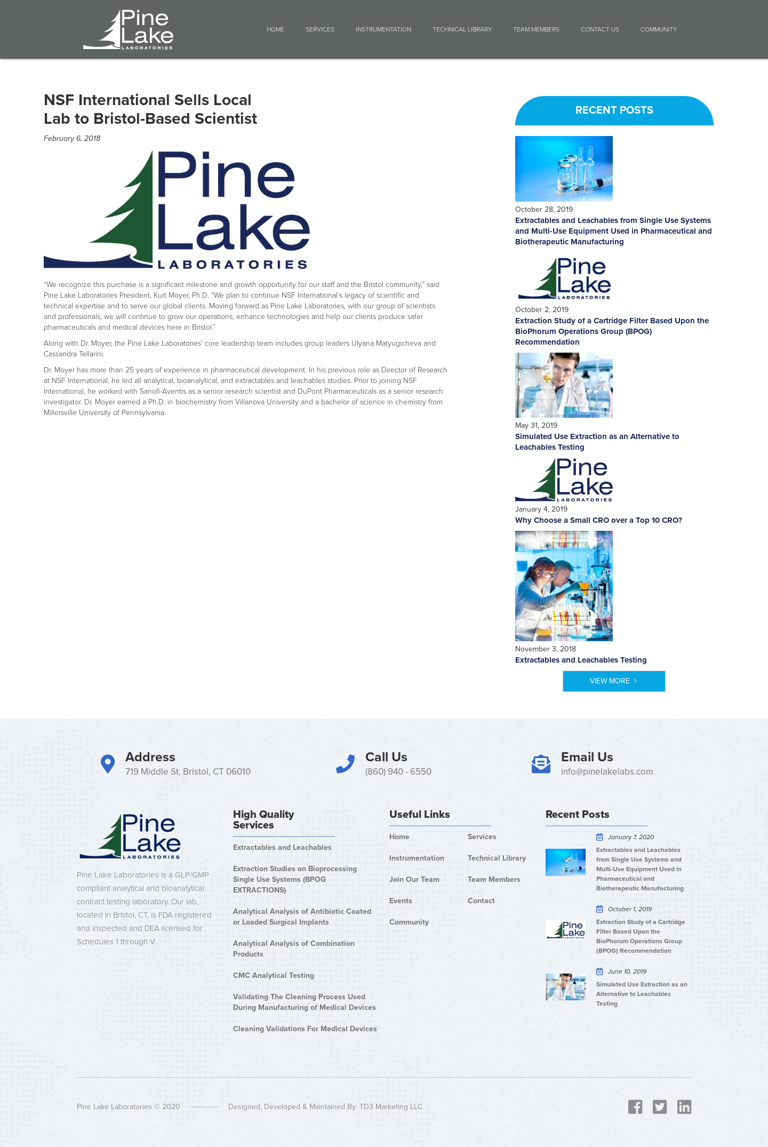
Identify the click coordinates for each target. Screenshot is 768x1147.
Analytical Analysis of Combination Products (294, 949)
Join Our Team (414, 879)
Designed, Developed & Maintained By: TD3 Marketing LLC (325, 1106)
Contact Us (600, 29)
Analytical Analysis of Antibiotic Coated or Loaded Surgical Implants (302, 917)
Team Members (536, 29)
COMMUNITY (659, 29)
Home (275, 29)
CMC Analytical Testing (273, 975)
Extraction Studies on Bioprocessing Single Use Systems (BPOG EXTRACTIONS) (295, 879)
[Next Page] (614, 681)
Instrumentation (383, 29)
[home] (128, 29)
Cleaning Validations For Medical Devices (305, 1028)
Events (400, 900)
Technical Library (462, 29)
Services (320, 29)
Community (409, 922)
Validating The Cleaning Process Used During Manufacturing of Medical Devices (304, 1002)
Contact (481, 900)
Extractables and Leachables (282, 847)
